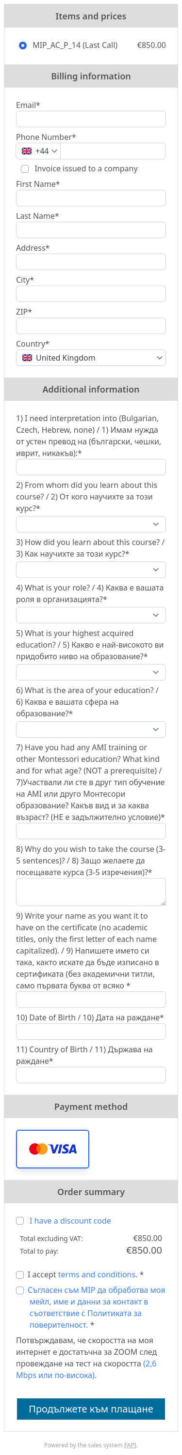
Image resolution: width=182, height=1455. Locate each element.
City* (25, 279)
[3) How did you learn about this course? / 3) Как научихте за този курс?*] (91, 569)
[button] (52, 1149)
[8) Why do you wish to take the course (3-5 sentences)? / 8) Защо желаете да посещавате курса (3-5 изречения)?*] (91, 892)
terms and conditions (96, 1274)
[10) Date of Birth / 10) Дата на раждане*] (91, 1031)
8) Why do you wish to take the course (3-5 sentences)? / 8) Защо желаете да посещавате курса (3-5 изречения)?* (90, 861)
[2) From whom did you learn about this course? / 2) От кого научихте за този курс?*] (91, 524)
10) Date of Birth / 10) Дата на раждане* (90, 1017)
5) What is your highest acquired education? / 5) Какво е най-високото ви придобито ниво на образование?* (90, 645)
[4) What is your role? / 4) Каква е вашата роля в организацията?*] (91, 615)
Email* (28, 105)
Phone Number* (46, 137)
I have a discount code (70, 1220)
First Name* (38, 184)
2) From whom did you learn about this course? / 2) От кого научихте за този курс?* (86, 497)
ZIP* (24, 311)
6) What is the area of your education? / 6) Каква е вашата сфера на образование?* (87, 702)
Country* (33, 343)
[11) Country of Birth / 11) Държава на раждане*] (91, 1075)
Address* (33, 247)
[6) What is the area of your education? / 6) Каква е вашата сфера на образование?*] (91, 729)
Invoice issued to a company (85, 168)
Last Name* (37, 216)
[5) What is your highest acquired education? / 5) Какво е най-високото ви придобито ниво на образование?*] (91, 672)
